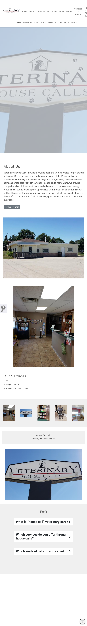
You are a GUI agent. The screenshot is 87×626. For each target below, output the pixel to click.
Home (24, 12)
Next (76, 474)
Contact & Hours (78, 11)
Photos (69, 12)
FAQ (48, 12)
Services (40, 12)
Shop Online (58, 12)
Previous (10, 474)
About (32, 12)
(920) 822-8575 (12, 207)
